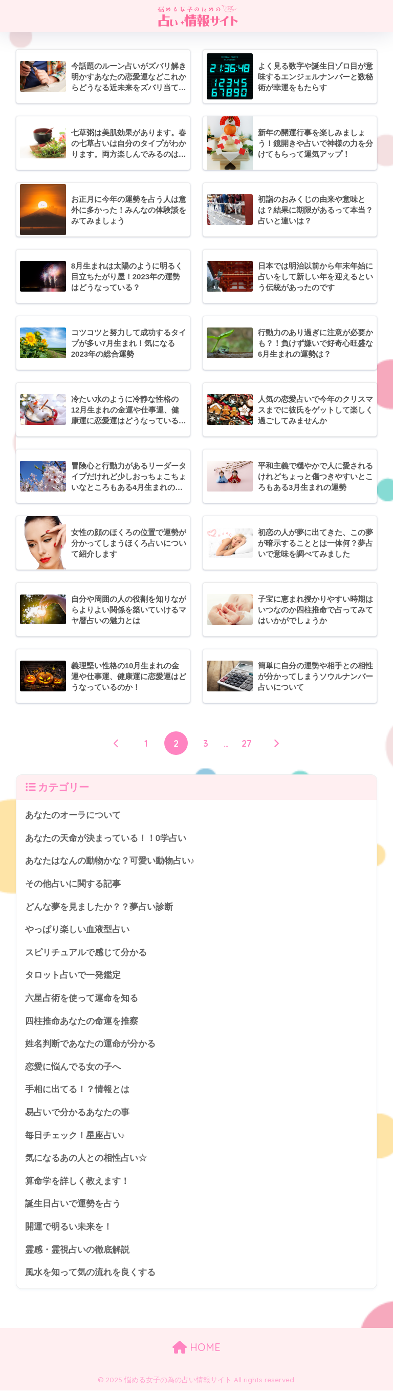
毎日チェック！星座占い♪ (75, 1136)
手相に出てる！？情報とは (77, 1090)
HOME (196, 1348)
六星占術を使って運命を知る (81, 999)
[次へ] (276, 743)
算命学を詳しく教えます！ (77, 1182)
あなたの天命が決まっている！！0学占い (105, 838)
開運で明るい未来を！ (68, 1228)
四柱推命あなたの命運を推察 (81, 1022)
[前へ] (116, 743)
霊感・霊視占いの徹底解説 (77, 1251)
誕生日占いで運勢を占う (73, 1205)
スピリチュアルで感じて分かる (86, 953)
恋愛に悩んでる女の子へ (73, 1067)
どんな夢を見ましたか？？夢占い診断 (99, 907)
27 (247, 743)
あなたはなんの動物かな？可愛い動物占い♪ (109, 861)
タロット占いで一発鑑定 (73, 975)
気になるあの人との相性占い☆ (86, 1159)
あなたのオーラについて (73, 815)
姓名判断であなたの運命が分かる (90, 1044)
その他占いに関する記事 (73, 884)
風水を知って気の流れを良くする (90, 1273)
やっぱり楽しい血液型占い (77, 930)
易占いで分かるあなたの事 (77, 1113)
